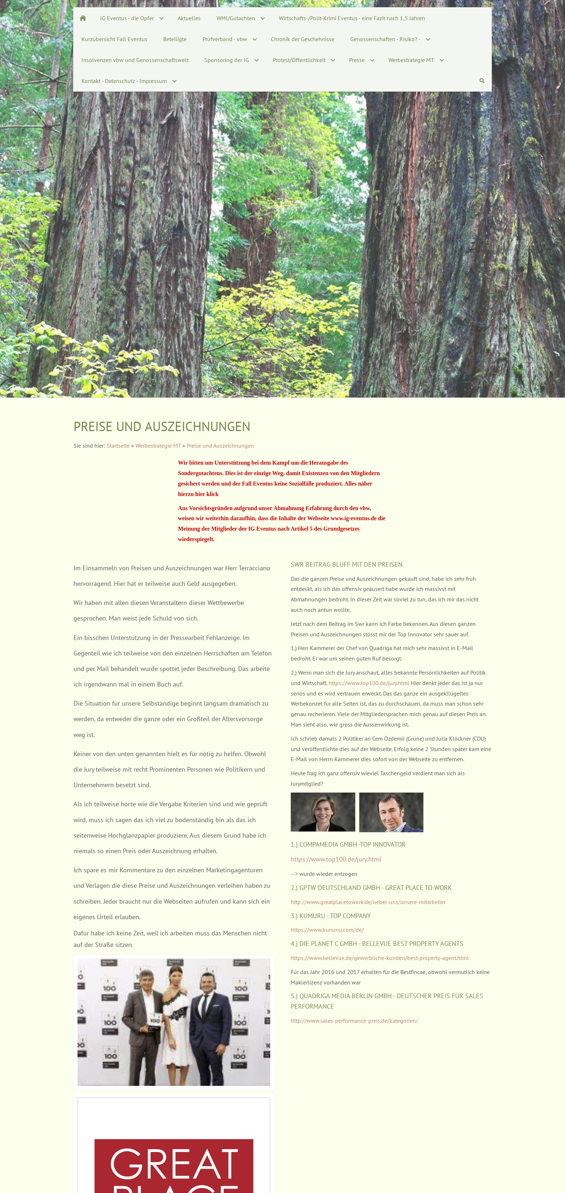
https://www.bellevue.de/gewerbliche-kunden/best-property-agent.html (380, 957)
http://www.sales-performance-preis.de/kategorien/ (354, 1020)
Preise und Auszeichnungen (220, 445)
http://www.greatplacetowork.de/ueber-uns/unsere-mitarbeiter (368, 901)
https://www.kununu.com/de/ (327, 929)
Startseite (118, 445)
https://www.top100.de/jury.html (370, 683)
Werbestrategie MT (158, 445)
